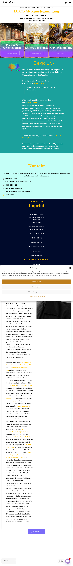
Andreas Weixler (11, 377)
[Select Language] (8, 561)
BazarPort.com (36, 53)
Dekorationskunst (36, 48)
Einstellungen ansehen (36, 292)
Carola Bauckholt (26, 377)
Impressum (42, 296)
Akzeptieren (36, 281)
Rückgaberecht (26, 563)
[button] (70, 268)
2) (23, 99)
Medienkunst (10, 390)
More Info (36, 523)
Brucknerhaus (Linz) (18, 449)
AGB (41, 563)
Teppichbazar (39, 82)
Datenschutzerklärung (34, 296)
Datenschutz (47, 563)
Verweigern (36, 287)
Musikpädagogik (11, 392)
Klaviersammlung (60, 48)
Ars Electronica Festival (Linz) (22, 428)
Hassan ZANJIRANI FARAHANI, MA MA (36, 251)
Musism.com (60, 53)
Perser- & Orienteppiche (12, 46)
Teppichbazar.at (12, 53)
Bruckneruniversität (23, 398)
